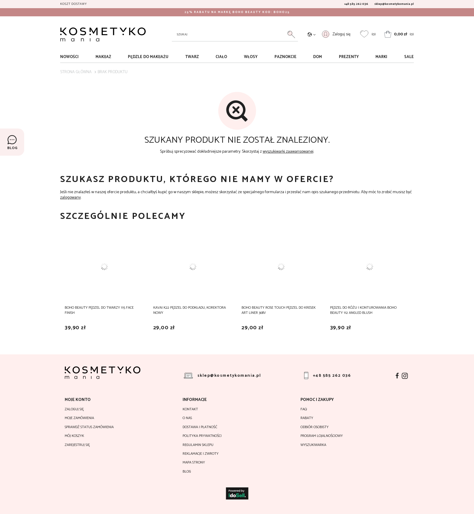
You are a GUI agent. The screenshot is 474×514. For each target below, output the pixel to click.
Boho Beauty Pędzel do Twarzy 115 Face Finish (99, 310)
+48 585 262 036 (356, 4)
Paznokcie (285, 57)
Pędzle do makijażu (148, 57)
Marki (381, 57)
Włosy (251, 57)
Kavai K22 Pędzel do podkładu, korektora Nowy (189, 310)
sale (409, 57)
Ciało (221, 57)
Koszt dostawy (73, 4)
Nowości (69, 57)
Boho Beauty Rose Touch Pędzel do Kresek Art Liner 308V (279, 310)
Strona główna (76, 72)
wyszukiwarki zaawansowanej (288, 151)
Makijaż (103, 57)
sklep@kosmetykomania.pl (394, 4)
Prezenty (349, 57)
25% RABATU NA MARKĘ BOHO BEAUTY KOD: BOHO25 (237, 12)
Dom (317, 57)
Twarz (192, 57)
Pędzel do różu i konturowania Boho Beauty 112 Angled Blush (363, 310)
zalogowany (70, 197)
